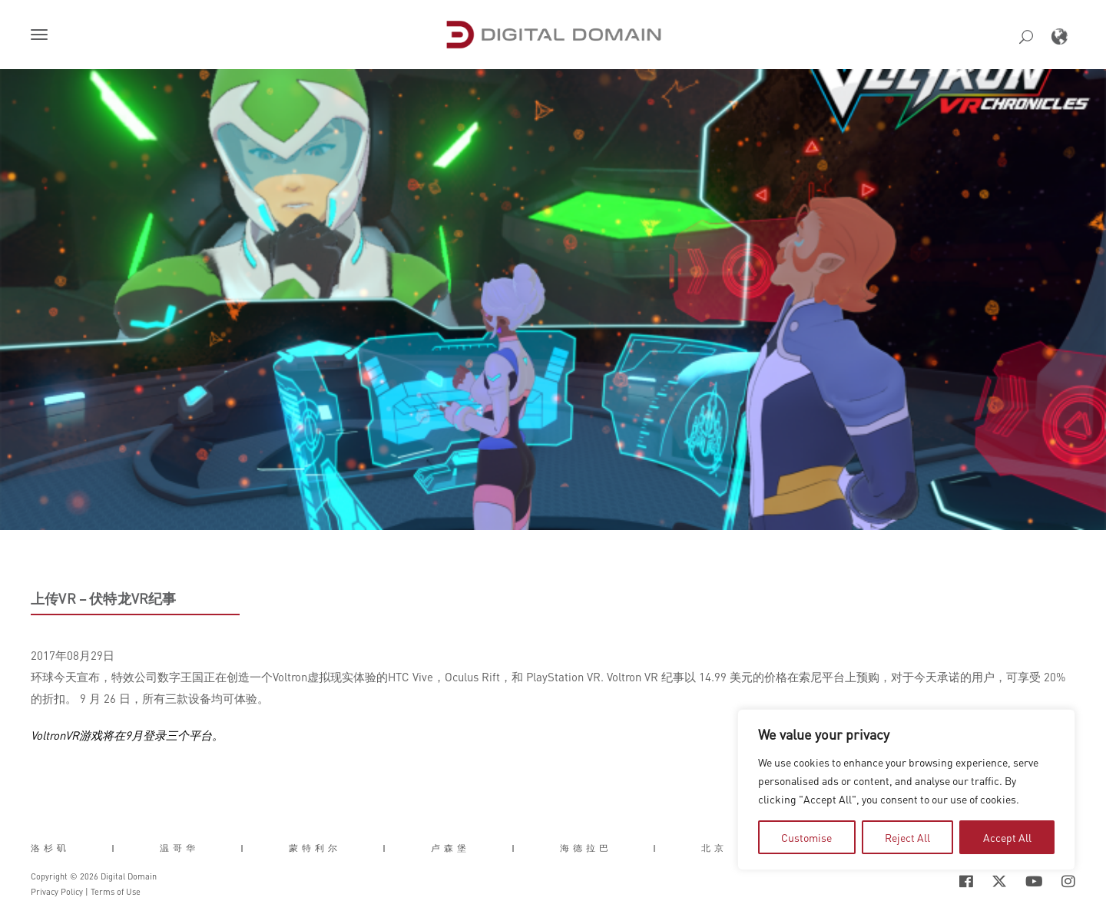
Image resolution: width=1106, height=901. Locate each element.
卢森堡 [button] (450, 848)
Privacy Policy (57, 891)
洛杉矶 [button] (50, 848)
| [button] (114, 848)
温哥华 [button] (179, 848)
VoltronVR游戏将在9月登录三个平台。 (127, 735)
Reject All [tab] (907, 837)
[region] (906, 789)
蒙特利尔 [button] (315, 848)
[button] (42, 36)
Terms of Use (116, 891)
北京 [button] (714, 848)
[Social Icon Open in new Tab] (966, 882)
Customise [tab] (806, 837)
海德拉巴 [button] (586, 848)
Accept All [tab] (1007, 837)
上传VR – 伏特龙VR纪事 (104, 598)
